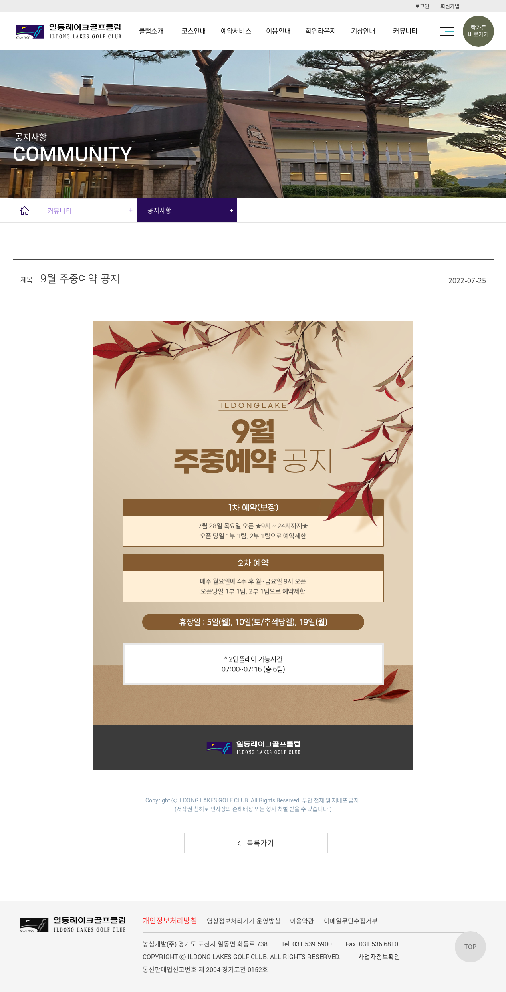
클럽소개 (151, 31)
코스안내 (193, 31)
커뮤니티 (405, 31)
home (25, 210)
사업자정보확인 (379, 956)
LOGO (70, 31)
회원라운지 (320, 31)
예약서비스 (236, 31)
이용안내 (278, 31)
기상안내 (363, 31)
